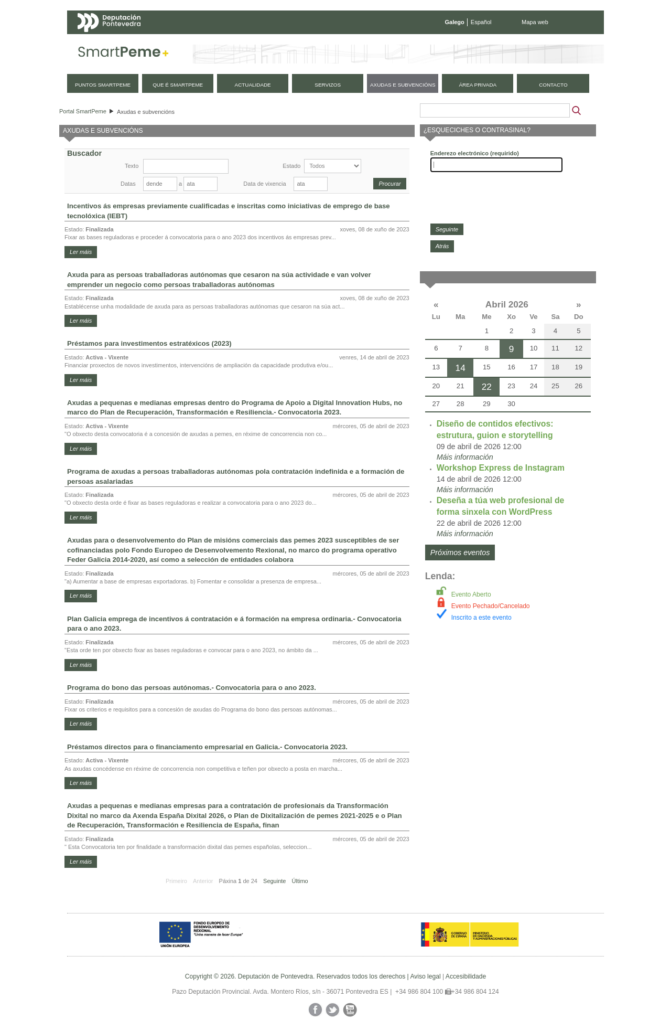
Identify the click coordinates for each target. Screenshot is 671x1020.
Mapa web (535, 22)
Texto (131, 166)
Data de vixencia (264, 183)
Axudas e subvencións (146, 112)
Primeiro (176, 881)
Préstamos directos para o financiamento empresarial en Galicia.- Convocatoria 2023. (207, 747)
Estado (291, 166)
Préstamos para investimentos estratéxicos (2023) (149, 343)
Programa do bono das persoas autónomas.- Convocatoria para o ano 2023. (191, 688)
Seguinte (274, 881)
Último (300, 881)
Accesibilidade (466, 976)
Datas (128, 183)
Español (481, 22)
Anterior (203, 881)
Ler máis (81, 252)
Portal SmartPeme (82, 111)
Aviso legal (425, 976)
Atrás (442, 246)
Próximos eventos (460, 552)
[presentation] (510, 197)
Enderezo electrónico (474, 153)
